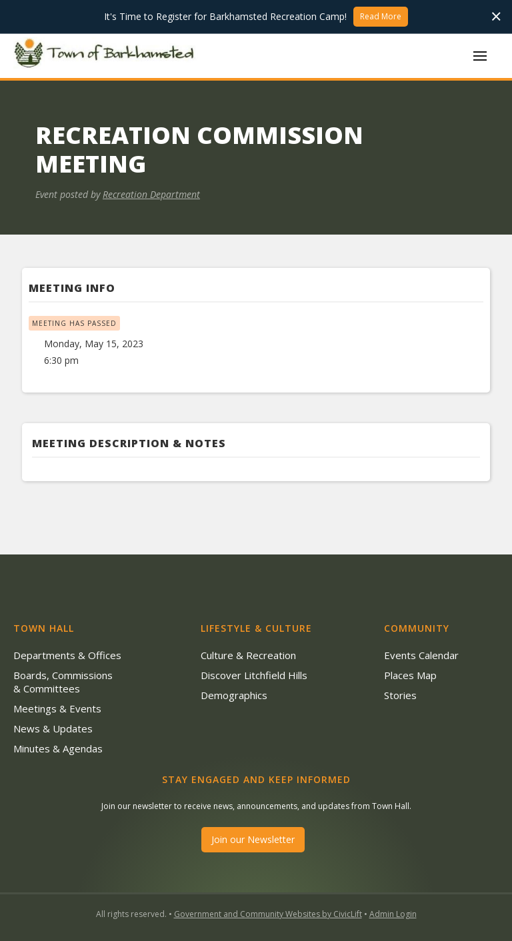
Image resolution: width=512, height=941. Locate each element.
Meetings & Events (57, 708)
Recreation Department (151, 194)
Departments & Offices (67, 655)
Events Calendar (421, 655)
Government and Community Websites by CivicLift (268, 914)
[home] (106, 55)
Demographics (234, 695)
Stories (400, 695)
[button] (480, 56)
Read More (380, 16)
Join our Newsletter (253, 839)
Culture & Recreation (248, 655)
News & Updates (53, 728)
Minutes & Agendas (58, 748)
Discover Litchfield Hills (254, 675)
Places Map (410, 675)
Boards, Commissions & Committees (63, 681)
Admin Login (393, 914)
